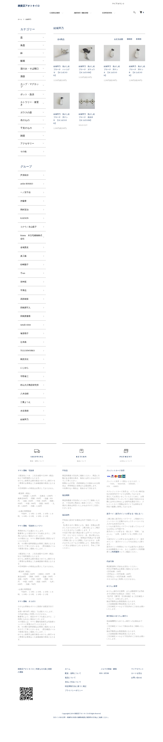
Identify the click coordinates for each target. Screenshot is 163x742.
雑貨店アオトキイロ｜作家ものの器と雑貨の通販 (37, 690)
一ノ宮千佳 (26, 196)
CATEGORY (55, 15)
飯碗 (22, 63)
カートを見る (138, 695)
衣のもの (25, 122)
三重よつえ (26, 422)
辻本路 (23, 354)
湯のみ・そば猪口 (29, 70)
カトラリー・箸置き (29, 105)
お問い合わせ (138, 699)
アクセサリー (27, 145)
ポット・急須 (27, 96)
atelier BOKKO (27, 187)
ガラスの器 (26, 114)
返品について (77, 699)
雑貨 (22, 137)
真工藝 (23, 263)
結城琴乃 (29, 21)
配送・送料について (80, 695)
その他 (23, 153)
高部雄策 (25, 309)
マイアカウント (118, 6)
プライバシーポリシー (81, 712)
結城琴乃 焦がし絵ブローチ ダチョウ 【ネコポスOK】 (88, 71)
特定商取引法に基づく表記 (83, 707)
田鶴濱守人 (26, 318)
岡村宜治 (25, 214)
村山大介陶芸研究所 (29, 402)
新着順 (138, 41)
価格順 (129, 41)
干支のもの (26, 130)
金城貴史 (25, 254)
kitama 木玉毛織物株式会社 (30, 243)
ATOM (112, 695)
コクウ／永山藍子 (29, 232)
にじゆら (25, 382)
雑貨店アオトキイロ (34, 7)
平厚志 (23, 300)
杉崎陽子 (25, 273)
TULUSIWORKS (28, 364)
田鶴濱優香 (26, 327)
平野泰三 (25, 391)
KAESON (25, 223)
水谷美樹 (25, 431)
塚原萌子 (25, 345)
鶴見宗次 (25, 373)
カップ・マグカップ (29, 87)
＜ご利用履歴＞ (114, 573)
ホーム (20, 21)
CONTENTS (107, 15)
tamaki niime (26, 336)
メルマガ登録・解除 (113, 690)
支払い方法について (80, 703)
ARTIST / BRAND (81, 15)
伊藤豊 (23, 205)
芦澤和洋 (25, 178)
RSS (106, 695)
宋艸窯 (23, 291)
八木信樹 (25, 413)
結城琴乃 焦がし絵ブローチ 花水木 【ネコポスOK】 (87, 119)
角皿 (22, 47)
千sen (23, 282)
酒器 (22, 78)
